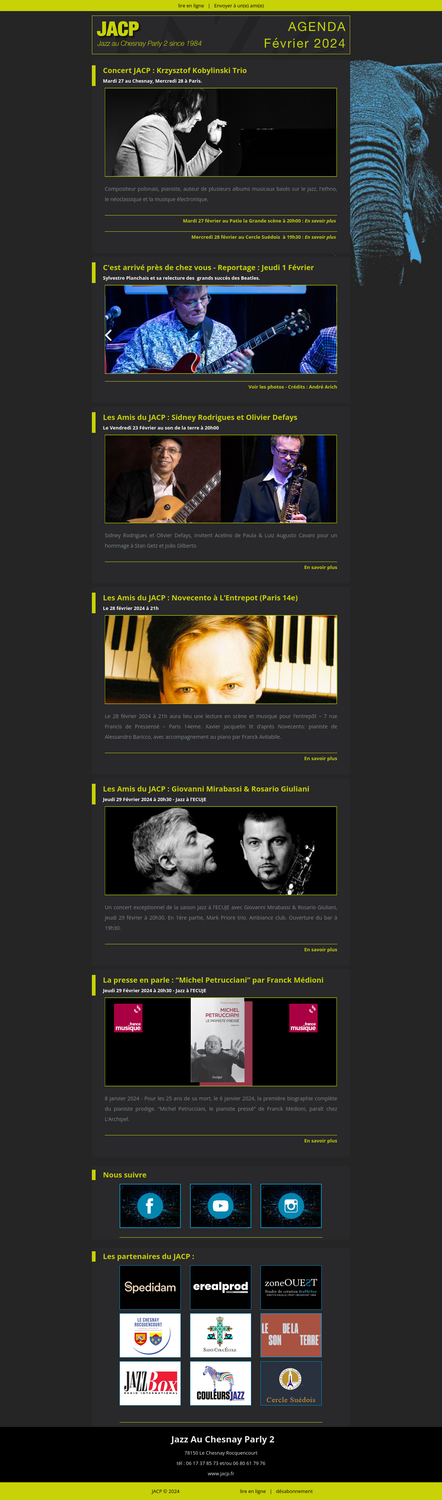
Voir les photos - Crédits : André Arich (292, 386)
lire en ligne (191, 5)
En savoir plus (320, 567)
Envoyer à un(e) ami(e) (239, 5)
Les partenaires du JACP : (148, 1256)
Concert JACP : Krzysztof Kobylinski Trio (175, 70)
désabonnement (294, 1491)
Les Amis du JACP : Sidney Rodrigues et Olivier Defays (201, 417)
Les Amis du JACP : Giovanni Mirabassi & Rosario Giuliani (206, 789)
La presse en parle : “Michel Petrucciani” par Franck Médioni (213, 980)
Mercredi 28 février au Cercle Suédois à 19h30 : (264, 237)
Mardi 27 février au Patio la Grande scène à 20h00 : (260, 220)
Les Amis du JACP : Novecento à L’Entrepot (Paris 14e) (201, 598)
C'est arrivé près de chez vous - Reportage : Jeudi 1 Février (208, 267)
